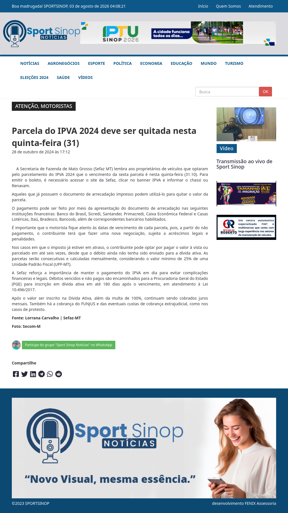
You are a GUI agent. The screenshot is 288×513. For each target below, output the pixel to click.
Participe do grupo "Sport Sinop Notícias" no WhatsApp (68, 344)
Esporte (96, 63)
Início (203, 6)
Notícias (29, 63)
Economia (151, 63)
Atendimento (261, 6)
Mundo (209, 63)
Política (122, 63)
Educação (181, 63)
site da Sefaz (103, 180)
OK (265, 91)
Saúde (63, 77)
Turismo (234, 63)
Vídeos (85, 77)
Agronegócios (63, 63)
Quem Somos (228, 6)
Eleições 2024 (34, 77)
